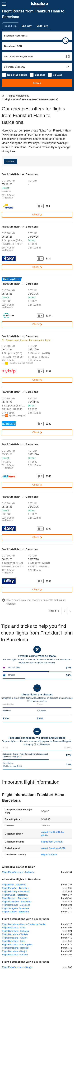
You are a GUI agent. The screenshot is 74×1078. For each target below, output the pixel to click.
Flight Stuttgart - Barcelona (15, 908)
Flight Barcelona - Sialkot (14, 937)
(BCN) (53, 848)
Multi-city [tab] (42, 26)
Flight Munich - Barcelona (14, 895)
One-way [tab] (26, 26)
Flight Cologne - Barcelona (15, 911)
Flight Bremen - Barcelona (15, 898)
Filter (12, 161)
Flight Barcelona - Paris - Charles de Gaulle (23, 924)
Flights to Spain (49, 854)
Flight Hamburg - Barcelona (16, 891)
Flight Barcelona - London (15, 954)
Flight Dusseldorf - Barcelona (16, 901)
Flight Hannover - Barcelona (16, 905)
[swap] (65, 40)
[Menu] (4, 4)
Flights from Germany (52, 841)
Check (37, 214)
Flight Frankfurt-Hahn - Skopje (17, 967)
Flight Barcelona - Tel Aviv (15, 934)
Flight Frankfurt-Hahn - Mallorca (18, 872)
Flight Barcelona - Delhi (13, 927)
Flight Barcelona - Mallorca (15, 931)
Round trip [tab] (10, 26)
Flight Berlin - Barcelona (14, 884)
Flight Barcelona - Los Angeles (17, 944)
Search (37, 83)
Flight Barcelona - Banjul (14, 951)
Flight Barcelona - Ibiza (13, 941)
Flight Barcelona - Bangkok (15, 947)
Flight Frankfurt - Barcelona (15, 888)
